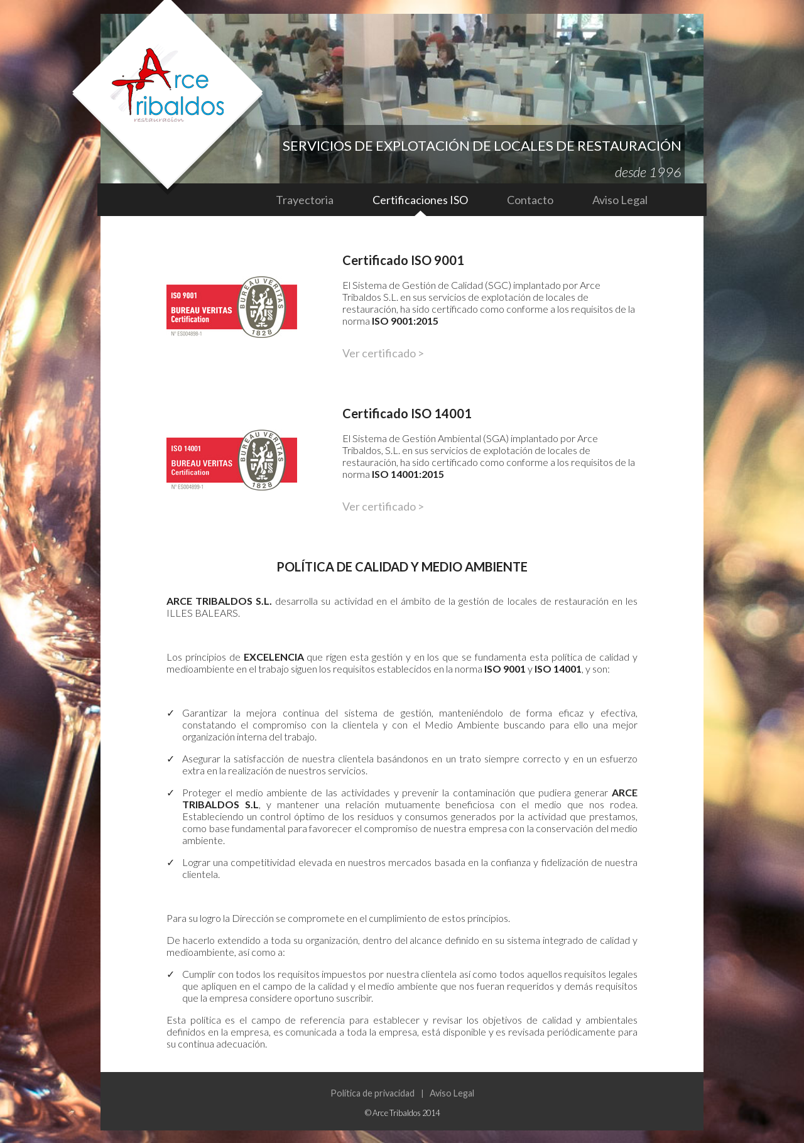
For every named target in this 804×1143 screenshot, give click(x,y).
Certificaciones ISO (420, 200)
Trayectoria (305, 200)
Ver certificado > (383, 353)
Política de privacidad (372, 1093)
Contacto (530, 200)
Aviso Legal (620, 200)
